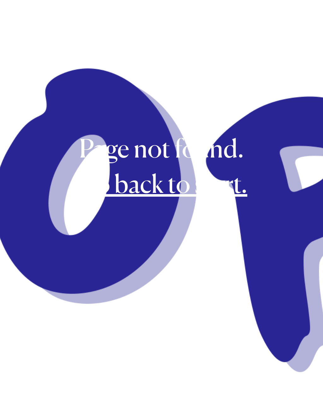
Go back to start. (161, 183)
